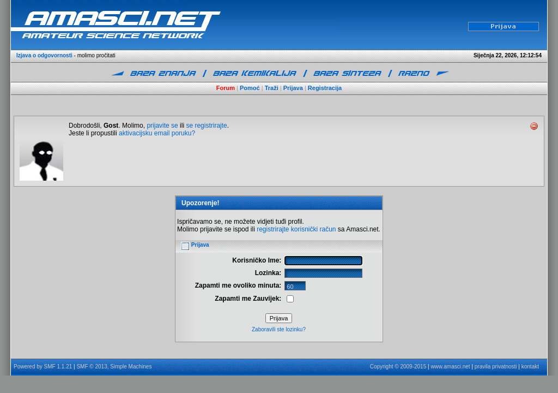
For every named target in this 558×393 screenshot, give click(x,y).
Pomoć (250, 88)
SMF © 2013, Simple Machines (113, 367)
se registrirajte (206, 125)
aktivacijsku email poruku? (157, 133)
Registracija (325, 88)
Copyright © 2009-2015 (398, 367)
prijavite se (162, 125)
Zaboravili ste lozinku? (279, 329)
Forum (225, 88)
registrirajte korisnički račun (296, 229)
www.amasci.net (450, 367)
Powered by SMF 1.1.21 (43, 367)
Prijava (293, 88)
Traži (271, 88)
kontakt (530, 367)
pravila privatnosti (496, 367)
